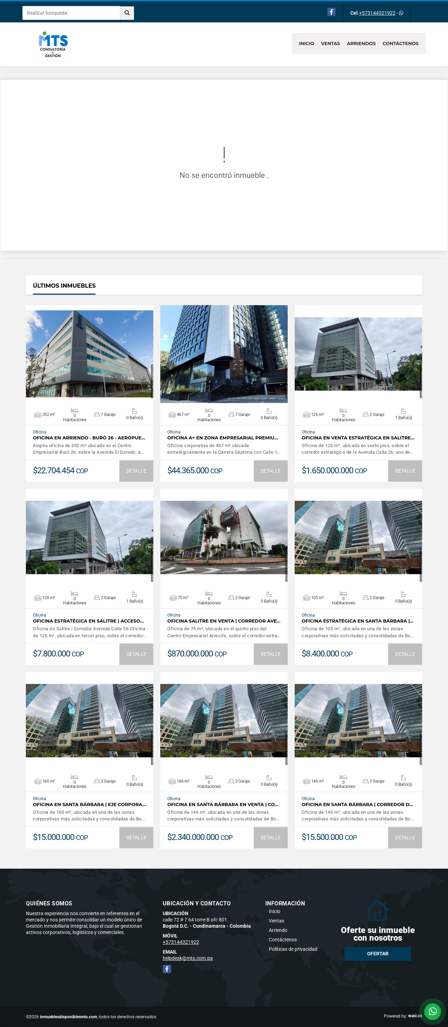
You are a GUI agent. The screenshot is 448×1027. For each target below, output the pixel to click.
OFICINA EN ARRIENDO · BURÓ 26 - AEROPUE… (89, 437)
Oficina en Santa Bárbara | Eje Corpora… (89, 804)
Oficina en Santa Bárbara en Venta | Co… (222, 804)
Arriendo (278, 930)
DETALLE (136, 471)
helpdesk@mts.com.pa (188, 958)
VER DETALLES (89, 354)
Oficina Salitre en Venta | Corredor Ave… (223, 621)
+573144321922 (377, 13)
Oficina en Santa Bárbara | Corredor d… (357, 804)
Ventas (330, 43)
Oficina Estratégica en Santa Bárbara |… (357, 621)
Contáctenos (401, 43)
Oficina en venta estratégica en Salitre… (358, 437)
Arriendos (361, 43)
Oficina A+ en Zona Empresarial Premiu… (222, 437)
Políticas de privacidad (293, 949)
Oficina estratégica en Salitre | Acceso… (88, 621)
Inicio (306, 43)
